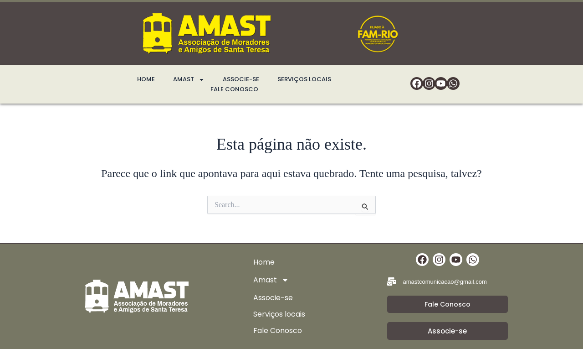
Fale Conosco (234, 89)
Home (146, 79)
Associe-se (241, 79)
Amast (189, 79)
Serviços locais (304, 79)
